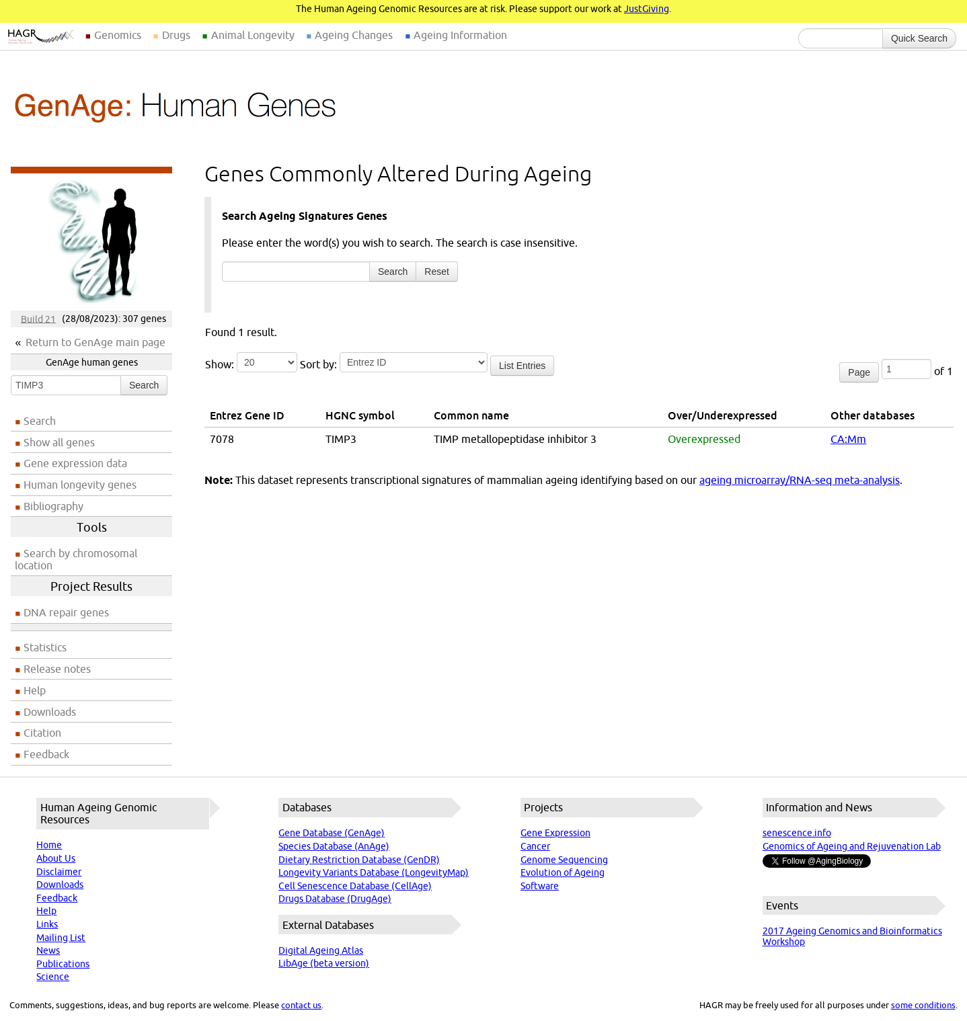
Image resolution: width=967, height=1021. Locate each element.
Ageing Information (460, 35)
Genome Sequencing (564, 859)
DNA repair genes (66, 612)
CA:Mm (848, 439)
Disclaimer (58, 871)
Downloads (50, 712)
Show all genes (59, 442)
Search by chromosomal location (76, 559)
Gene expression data (75, 463)
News (48, 950)
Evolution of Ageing (562, 872)
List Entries (522, 365)
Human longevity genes (80, 485)
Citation (42, 733)
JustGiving (646, 8)
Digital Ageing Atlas (320, 950)
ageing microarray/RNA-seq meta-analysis (799, 480)
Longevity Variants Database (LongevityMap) (373, 872)
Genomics (117, 35)
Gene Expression (555, 832)
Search (144, 385)
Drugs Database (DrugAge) (334, 898)
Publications (62, 963)
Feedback (46, 754)
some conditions (923, 1005)
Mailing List (60, 937)
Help (35, 690)
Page (859, 372)
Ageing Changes (354, 35)
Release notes (57, 669)
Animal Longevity (253, 35)
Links (47, 924)
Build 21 (38, 318)
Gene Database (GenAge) (331, 832)
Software (539, 886)
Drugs (176, 35)
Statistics (45, 647)
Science (52, 976)
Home (49, 845)
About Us (55, 858)
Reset (436, 271)
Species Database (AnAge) (333, 846)
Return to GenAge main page (95, 342)
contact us (301, 1005)
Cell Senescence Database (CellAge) (355, 886)
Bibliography (53, 506)
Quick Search (919, 38)
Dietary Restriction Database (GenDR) (359, 859)
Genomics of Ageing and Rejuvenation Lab (852, 846)
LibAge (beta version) (323, 963)
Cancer (535, 846)
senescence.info (797, 832)
